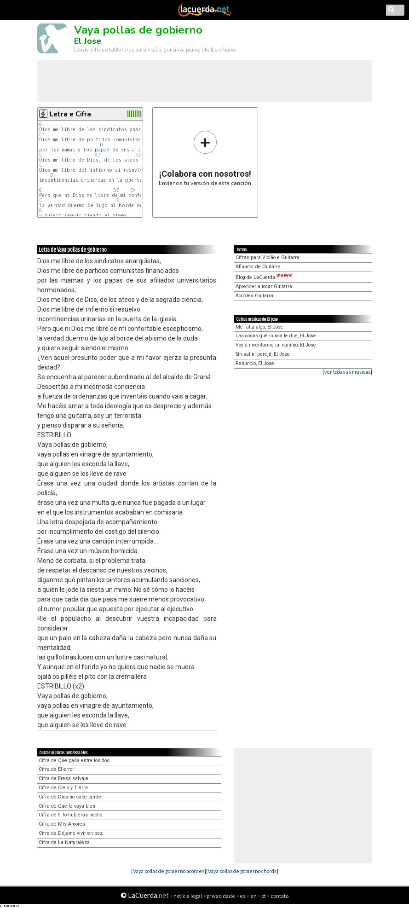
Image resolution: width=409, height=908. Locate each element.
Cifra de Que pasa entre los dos (74, 760)
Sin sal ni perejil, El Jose (263, 354)
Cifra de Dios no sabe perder (71, 797)
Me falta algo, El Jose (259, 327)
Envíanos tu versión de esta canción (205, 158)
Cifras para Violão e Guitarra (268, 257)
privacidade (221, 896)
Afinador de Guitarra (258, 267)
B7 (97, 155)
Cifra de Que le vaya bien (67, 806)
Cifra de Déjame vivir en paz (71, 833)
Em (41, 135)
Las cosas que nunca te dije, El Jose (276, 336)
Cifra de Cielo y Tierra (63, 788)
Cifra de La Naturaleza (64, 842)
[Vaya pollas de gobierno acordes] (168, 871)
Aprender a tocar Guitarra (264, 286)
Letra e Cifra (70, 114)
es (243, 896)
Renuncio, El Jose (255, 363)
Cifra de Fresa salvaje (63, 778)
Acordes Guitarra (254, 296)
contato (279, 896)
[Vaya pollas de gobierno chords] (242, 871)
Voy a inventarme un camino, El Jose (276, 345)
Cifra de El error (56, 769)
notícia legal (187, 896)
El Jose (87, 40)
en (253, 896)
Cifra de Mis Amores (62, 824)
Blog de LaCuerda (264, 277)
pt (263, 896)
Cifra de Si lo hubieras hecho (70, 815)
